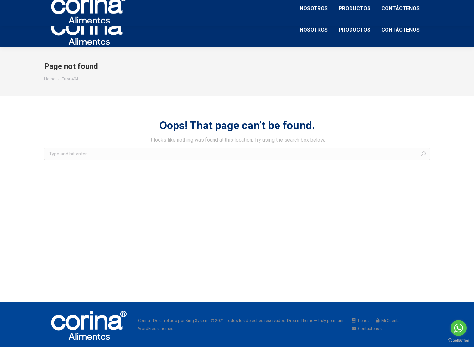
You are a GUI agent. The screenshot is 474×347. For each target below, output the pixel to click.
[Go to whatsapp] (459, 328)
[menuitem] (314, 29)
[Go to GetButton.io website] (458, 340)
